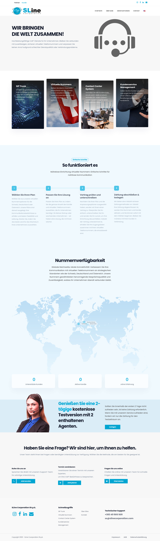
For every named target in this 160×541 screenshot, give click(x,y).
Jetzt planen (72, 483)
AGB (125, 537)
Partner (17, 3)
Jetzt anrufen (26, 481)
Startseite (98, 11)
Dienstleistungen (123, 11)
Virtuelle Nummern (65, 515)
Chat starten (119, 481)
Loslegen (112, 427)
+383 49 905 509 (114, 514)
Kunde (24, 3)
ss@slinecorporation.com (119, 518)
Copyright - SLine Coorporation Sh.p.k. (27, 537)
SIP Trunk (61, 511)
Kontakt (136, 11)
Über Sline (109, 11)
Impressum (116, 537)
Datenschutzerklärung (138, 537)
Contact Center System (66, 518)
